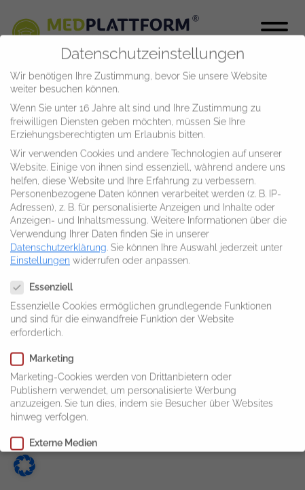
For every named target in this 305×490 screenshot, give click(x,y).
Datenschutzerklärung (58, 238)
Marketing (46, 350)
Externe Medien (58, 434)
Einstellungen (40, 251)
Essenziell (46, 279)
